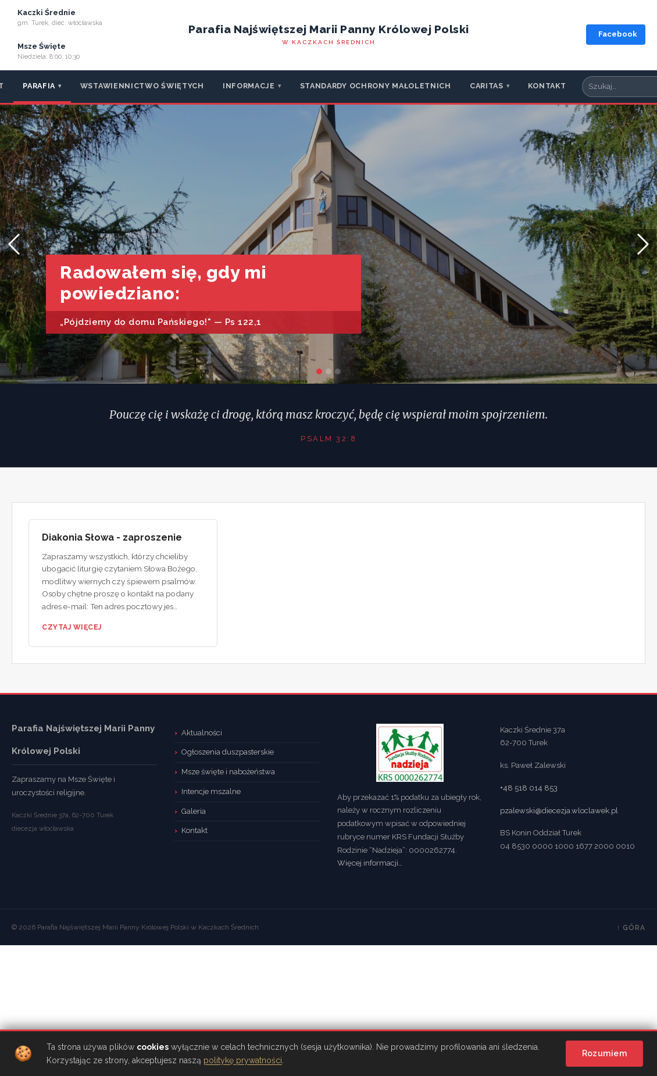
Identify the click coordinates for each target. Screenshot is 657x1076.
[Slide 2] (338, 371)
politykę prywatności (242, 1060)
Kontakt (194, 830)
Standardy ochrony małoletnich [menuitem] (375, 85)
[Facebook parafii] (615, 34)
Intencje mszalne (211, 791)
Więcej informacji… (369, 863)
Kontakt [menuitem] (547, 85)
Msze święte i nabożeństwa (228, 771)
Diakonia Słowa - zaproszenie (112, 537)
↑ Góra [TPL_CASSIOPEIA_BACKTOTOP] (630, 928)
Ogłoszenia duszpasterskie (227, 752)
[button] (14, 244)
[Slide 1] (328, 371)
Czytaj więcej (72, 627)
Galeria (193, 811)
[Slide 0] (319, 371)
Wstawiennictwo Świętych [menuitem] (142, 85)
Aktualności (201, 732)
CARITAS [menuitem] (490, 86)
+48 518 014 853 (529, 788)
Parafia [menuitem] (42, 86)
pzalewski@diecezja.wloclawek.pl (559, 810)
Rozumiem (604, 1053)
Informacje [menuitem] (252, 86)
